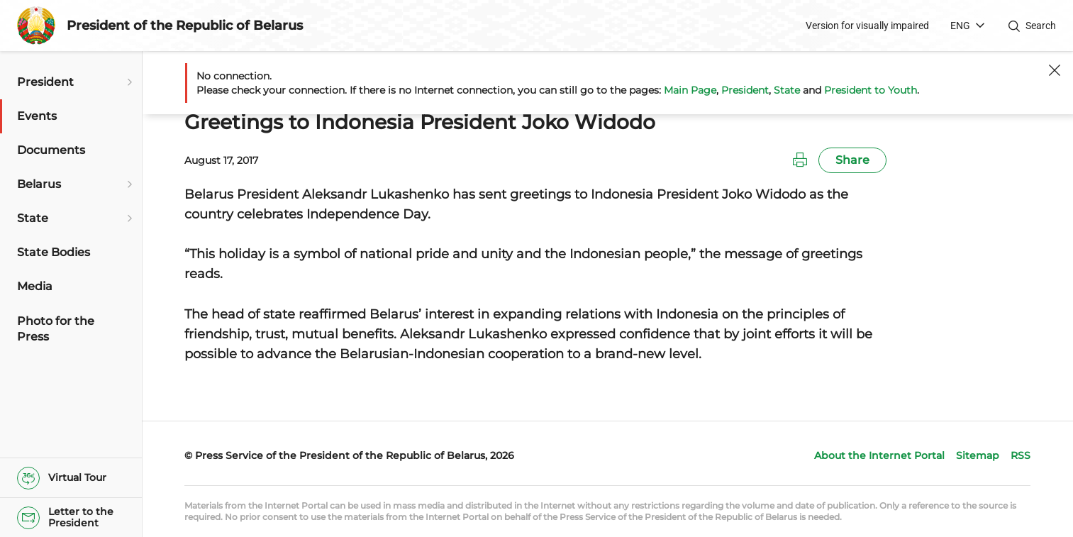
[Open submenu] (127, 82)
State (787, 90)
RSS (1020, 455)
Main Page (690, 90)
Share (852, 160)
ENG (960, 25)
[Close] (1054, 70)
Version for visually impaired (867, 25)
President (745, 90)
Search (1040, 25)
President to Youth (870, 90)
